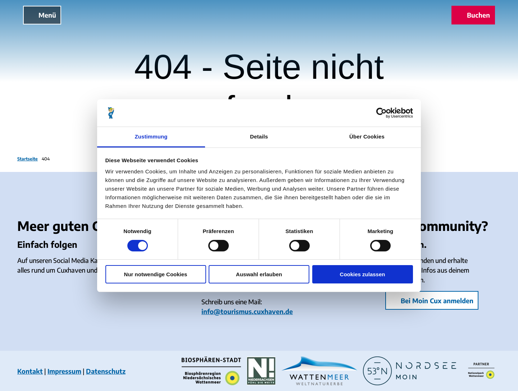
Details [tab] (259, 136)
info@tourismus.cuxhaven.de (247, 311)
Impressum (64, 371)
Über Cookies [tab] (367, 136)
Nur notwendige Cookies (155, 274)
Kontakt (30, 371)
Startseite (27, 159)
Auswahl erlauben (259, 274)
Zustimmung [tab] (151, 136)
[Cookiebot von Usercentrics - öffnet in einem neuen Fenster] (381, 113)
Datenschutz (106, 371)
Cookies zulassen (362, 274)
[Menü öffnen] (42, 15)
